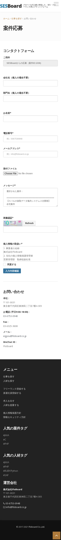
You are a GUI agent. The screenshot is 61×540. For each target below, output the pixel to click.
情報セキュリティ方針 (14, 417)
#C (4, 439)
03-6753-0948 (10, 316)
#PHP (6, 443)
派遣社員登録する (12, 392)
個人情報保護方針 (12, 412)
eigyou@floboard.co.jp (14, 336)
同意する (11, 264)
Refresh (29, 223)
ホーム (6, 18)
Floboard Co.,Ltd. (37, 526)
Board (11, 5)
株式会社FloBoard (12, 489)
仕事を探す (16, 18)
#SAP (6, 475)
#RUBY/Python (10, 470)
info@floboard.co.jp (16, 507)
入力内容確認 (12, 271)
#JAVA (6, 435)
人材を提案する (11, 404)
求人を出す (8, 400)
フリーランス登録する (14, 388)
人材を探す (8, 380)
